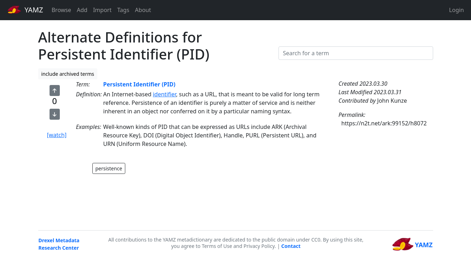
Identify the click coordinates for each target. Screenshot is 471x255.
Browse (61, 10)
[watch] (57, 135)
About (143, 10)
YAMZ (25, 9)
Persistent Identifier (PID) (139, 84)
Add (82, 10)
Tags (123, 10)
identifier (164, 94)
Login (456, 10)
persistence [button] (109, 168)
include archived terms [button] (67, 73)
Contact (291, 246)
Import (102, 10)
